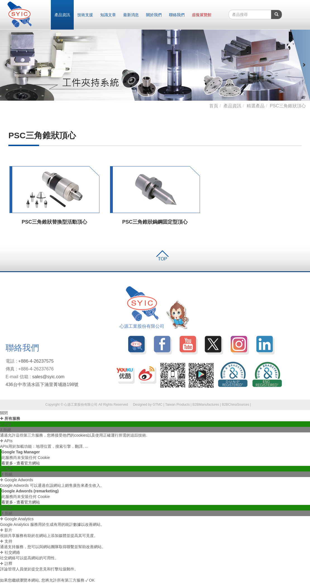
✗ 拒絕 (5, 429)
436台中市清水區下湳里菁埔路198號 (42, 386)
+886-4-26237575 (36, 363)
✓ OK (90, 580)
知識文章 (108, 15)
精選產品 (255, 105)
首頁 (213, 105)
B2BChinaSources (235, 405)
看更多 (7, 463)
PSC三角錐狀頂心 (288, 105)
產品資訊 (62, 15)
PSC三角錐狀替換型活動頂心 (54, 222)
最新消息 (131, 15)
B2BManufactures (205, 405)
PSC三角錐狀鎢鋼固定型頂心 (155, 222)
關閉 (4, 413)
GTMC (157, 405)
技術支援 (85, 15)
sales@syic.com (48, 378)
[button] (6, 65)
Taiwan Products (177, 405)
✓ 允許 (5, 424)
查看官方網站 (28, 463)
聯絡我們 (177, 15)
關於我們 (154, 15)
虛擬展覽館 (201, 15)
